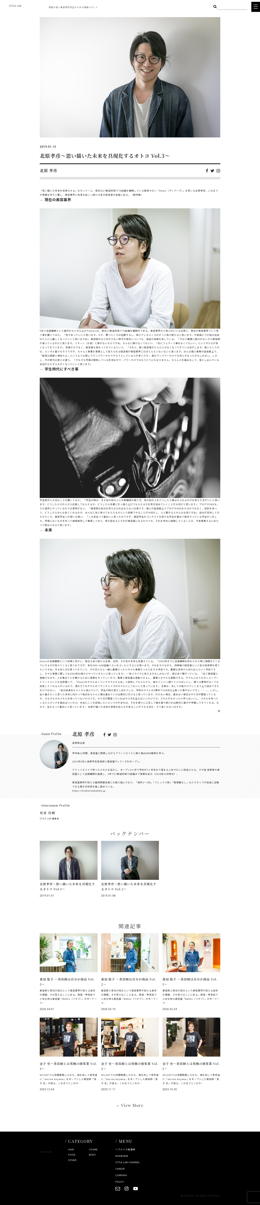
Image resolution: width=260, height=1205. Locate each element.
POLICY (119, 1181)
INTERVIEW (121, 1156)
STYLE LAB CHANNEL (127, 1162)
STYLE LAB (15, 5)
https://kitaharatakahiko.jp (89, 790)
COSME (93, 1149)
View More (132, 1105)
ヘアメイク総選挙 (125, 1149)
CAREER (120, 1168)
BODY (92, 1154)
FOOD (71, 1154)
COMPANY (121, 1175)
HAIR (71, 1149)
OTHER (72, 1160)
